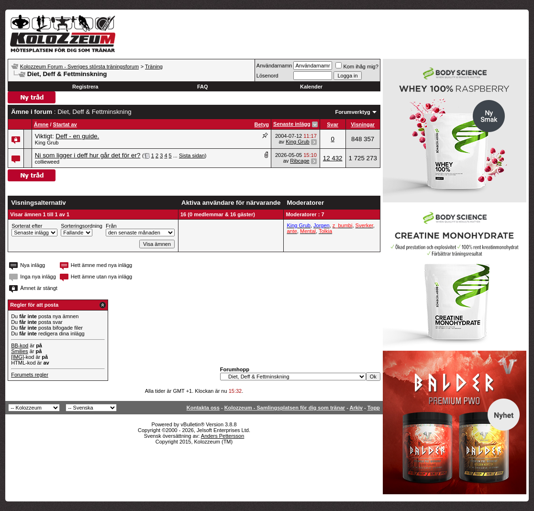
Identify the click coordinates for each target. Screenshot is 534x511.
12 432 (333, 158)
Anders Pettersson (223, 436)
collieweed (47, 162)
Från (111, 226)
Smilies (19, 351)
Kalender (311, 86)
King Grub (47, 142)
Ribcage (299, 161)
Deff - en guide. (77, 136)
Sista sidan (192, 155)
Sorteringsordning (81, 226)
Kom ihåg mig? (356, 66)
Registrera (85, 86)
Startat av (65, 124)
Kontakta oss (203, 408)
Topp (373, 408)
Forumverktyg (352, 112)
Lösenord (267, 75)
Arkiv (356, 408)
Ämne (41, 124)
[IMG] (17, 357)
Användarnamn (274, 65)
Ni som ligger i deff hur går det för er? (88, 155)
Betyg (262, 124)
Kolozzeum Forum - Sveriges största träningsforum (79, 66)
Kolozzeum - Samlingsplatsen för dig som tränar (284, 408)
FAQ (202, 86)
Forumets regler (29, 375)
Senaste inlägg (292, 124)
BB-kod (19, 345)
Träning (154, 66)
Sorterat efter (26, 226)
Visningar (363, 124)
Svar (332, 124)
